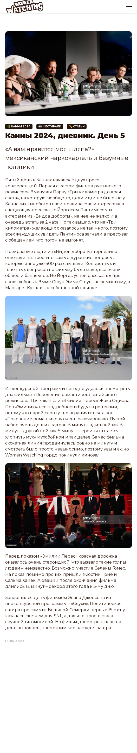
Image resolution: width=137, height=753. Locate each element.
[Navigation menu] (129, 6)
